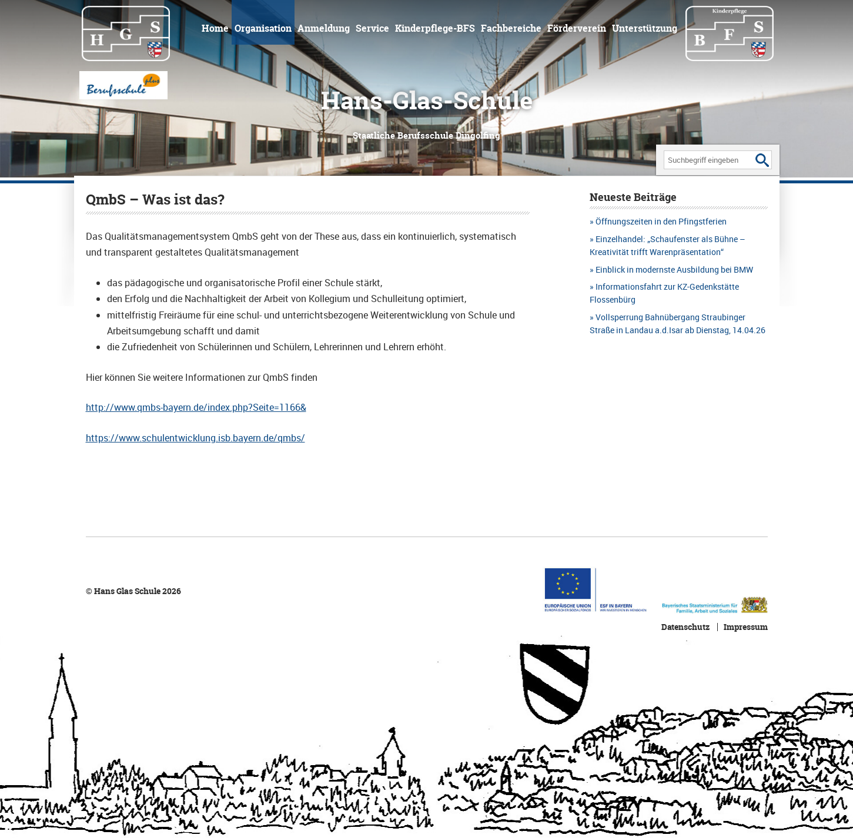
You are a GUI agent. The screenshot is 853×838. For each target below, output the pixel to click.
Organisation (263, 28)
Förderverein (576, 28)
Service (372, 28)
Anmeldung (323, 28)
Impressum (746, 627)
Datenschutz (685, 627)
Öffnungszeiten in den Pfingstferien (661, 221)
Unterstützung (644, 28)
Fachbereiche (511, 28)
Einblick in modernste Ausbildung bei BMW (674, 269)
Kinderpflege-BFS (435, 28)
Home (215, 28)
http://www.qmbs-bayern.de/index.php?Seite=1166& (196, 407)
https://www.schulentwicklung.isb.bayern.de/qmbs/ (195, 437)
